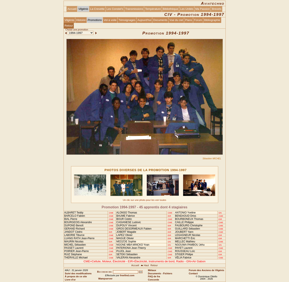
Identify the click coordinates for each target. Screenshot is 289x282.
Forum (198, 20)
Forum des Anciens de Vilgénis (206, 270)
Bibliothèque (170, 8)
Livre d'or (70, 279)
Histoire (81, 20)
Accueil (71, 8)
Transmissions (134, 8)
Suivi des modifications (78, 273)
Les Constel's (115, 8)
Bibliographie (212, 20)
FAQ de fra (154, 276)
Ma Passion (202, 8)
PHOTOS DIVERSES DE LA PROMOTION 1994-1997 (146, 170)
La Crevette (97, 8)
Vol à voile (110, 20)
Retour (69, 25)
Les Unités (186, 8)
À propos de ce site (76, 276)
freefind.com (127, 275)
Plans (188, 20)
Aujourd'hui (144, 20)
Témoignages (127, 20)
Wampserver (105, 278)
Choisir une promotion (76, 29)
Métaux (152, 270)
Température (153, 8)
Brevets (216, 8)
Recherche (104, 271)
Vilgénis (69, 20)
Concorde (153, 279)
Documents (160, 20)
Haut (146, 265)
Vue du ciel (176, 20)
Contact (193, 273)
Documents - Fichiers (160, 273)
